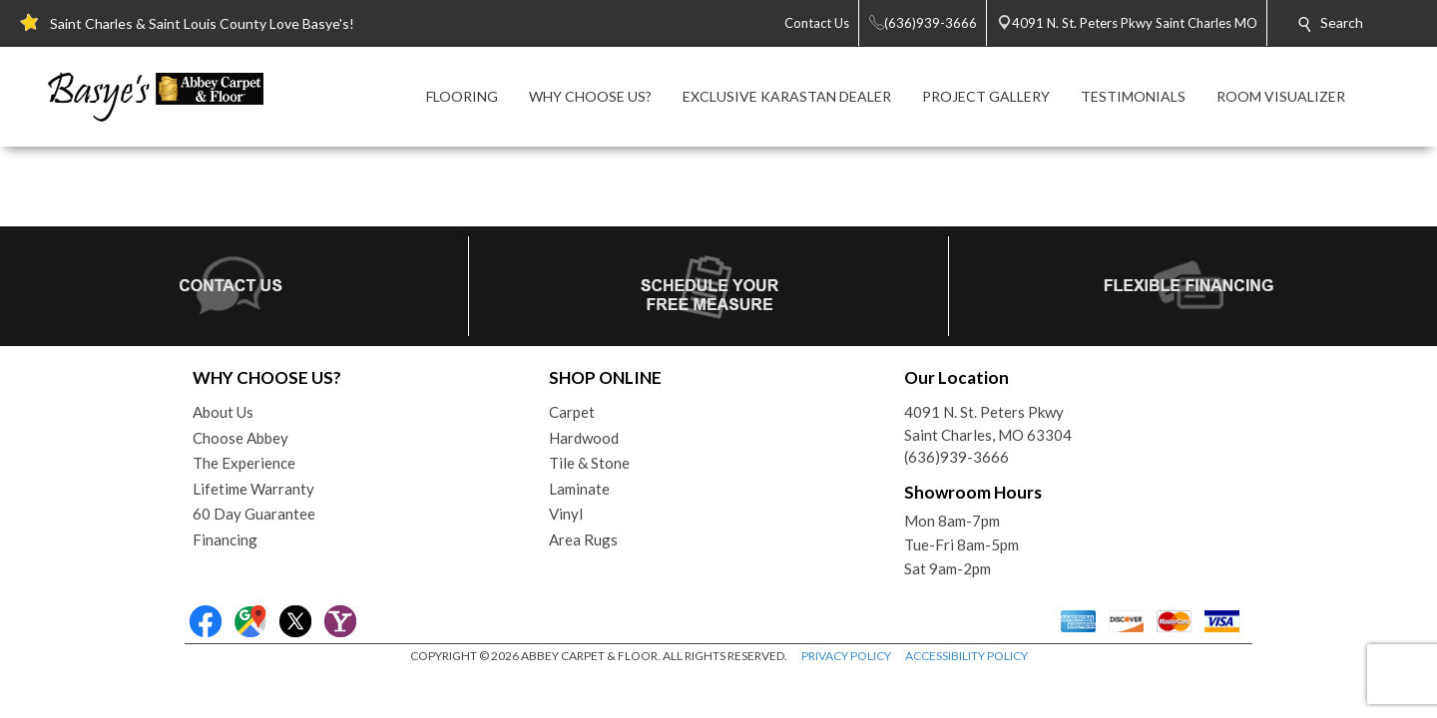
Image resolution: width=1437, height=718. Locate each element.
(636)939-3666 (956, 457)
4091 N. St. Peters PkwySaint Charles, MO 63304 (988, 423)
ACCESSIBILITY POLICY (966, 655)
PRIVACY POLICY (846, 655)
